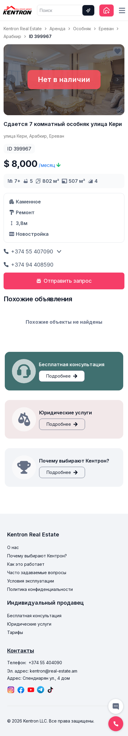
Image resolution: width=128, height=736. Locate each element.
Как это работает (25, 564)
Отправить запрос (64, 281)
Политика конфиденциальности (40, 589)
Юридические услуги (29, 623)
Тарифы (15, 632)
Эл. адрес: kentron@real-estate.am (42, 670)
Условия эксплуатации (30, 580)
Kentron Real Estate (23, 28)
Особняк (82, 28)
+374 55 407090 (28, 251)
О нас (13, 547)
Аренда (57, 28)
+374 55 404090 (45, 662)
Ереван (106, 28)
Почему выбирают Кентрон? (37, 555)
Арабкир (12, 36)
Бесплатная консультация (34, 615)
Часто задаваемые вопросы (36, 572)
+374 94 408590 (28, 264)
